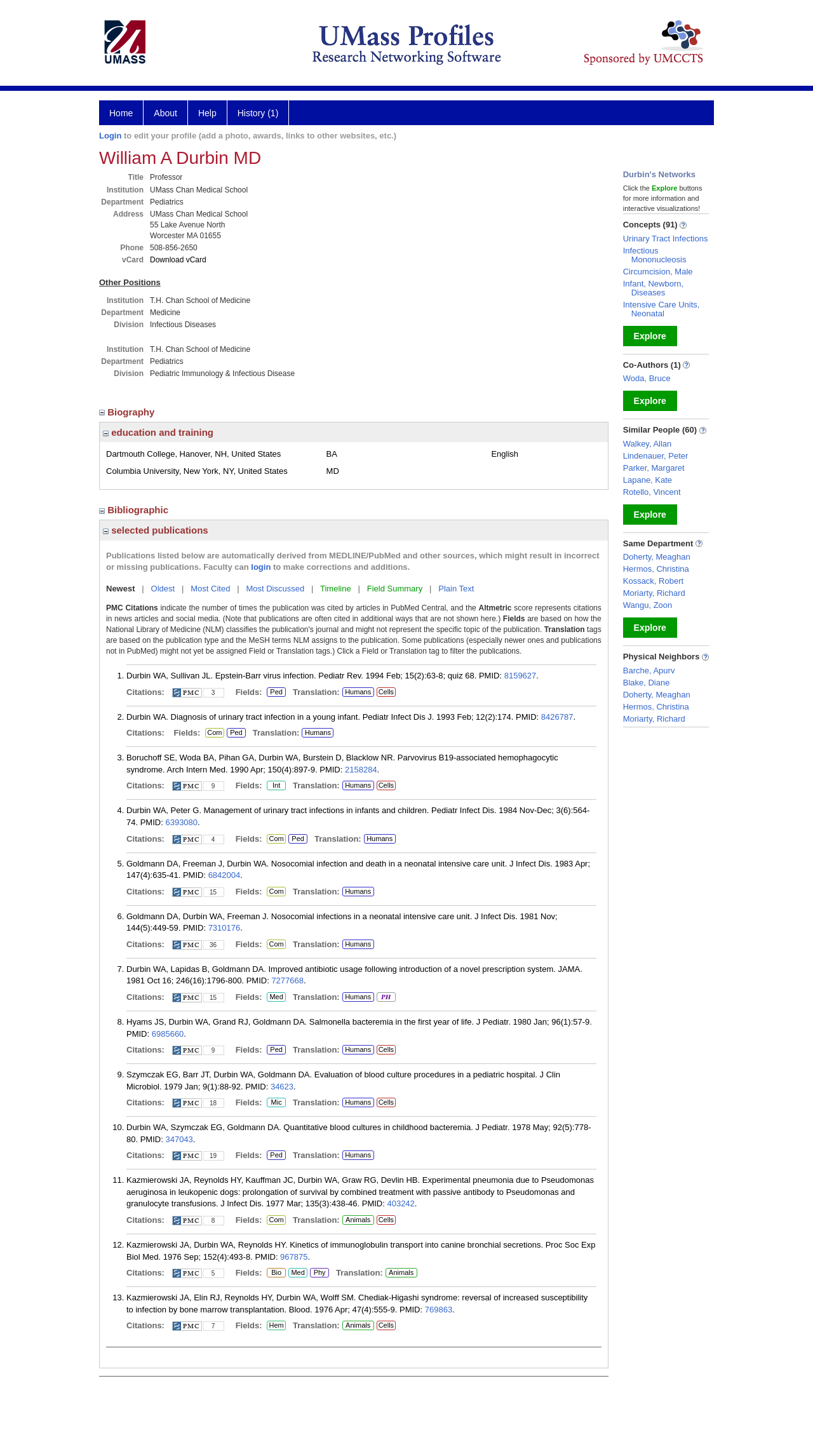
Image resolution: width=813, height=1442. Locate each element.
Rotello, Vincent (652, 492)
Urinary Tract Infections (665, 238)
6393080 (181, 822)
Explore (650, 336)
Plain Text (456, 588)
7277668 (287, 980)
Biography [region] (128, 412)
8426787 (557, 717)
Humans (358, 692)
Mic (276, 1102)
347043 (178, 1139)
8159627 (520, 675)
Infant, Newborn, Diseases (653, 288)
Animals (358, 1219)
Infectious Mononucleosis (655, 255)
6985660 (168, 1034)
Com (214, 733)
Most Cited (210, 588)
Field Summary (394, 588)
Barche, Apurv (649, 670)
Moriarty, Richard (654, 593)
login (261, 567)
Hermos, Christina (656, 569)
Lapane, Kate (647, 480)
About (165, 113)
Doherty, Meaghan (656, 557)
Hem (276, 1325)
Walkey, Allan (647, 443)
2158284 (361, 769)
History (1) (258, 113)
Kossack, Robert (653, 581)
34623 (282, 1086)
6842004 (224, 875)
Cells (386, 692)
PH (386, 997)
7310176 (224, 928)
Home (121, 113)
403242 (400, 1203)
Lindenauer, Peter (656, 456)
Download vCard (178, 259)
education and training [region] (158, 432)
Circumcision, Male (658, 271)
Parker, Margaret (654, 468)
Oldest (163, 588)
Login (110, 135)
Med (276, 997)
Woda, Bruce (647, 378)
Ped (275, 692)
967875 (293, 1257)
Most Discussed (275, 588)
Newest (120, 588)
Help (207, 113)
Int (276, 785)
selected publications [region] (155, 530)
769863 (438, 1309)
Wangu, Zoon (648, 605)
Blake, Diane (646, 682)
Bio (274, 1273)
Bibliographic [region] (135, 509)
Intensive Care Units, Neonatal (661, 309)
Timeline (335, 588)
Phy (319, 1273)
